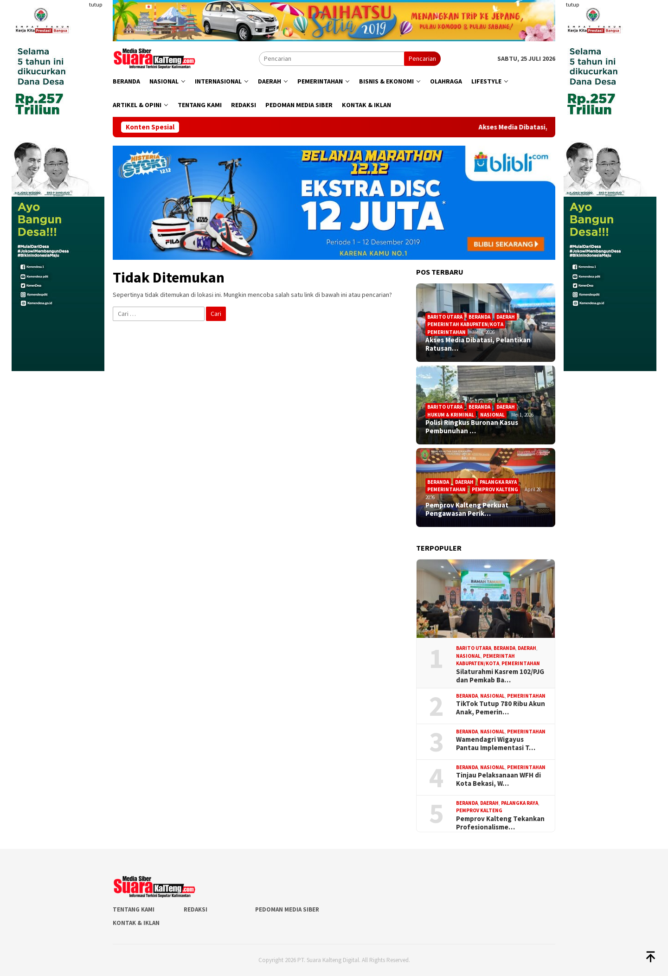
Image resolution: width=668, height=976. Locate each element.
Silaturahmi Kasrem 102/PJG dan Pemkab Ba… (500, 676)
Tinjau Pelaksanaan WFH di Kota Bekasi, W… (498, 779)
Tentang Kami (133, 909)
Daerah (505, 317)
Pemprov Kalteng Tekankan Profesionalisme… (500, 823)
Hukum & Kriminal (450, 414)
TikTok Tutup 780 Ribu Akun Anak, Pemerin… (500, 708)
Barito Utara (444, 317)
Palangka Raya (498, 482)
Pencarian (422, 58)
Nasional (492, 414)
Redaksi (195, 909)
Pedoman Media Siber (287, 909)
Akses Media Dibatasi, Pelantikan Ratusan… (478, 344)
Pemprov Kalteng (495, 489)
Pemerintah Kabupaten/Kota (465, 324)
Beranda (479, 317)
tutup (95, 4)
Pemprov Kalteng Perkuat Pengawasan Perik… (466, 509)
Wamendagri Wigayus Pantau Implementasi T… (495, 743)
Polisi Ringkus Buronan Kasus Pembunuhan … (471, 426)
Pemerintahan (446, 332)
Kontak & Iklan (136, 923)
